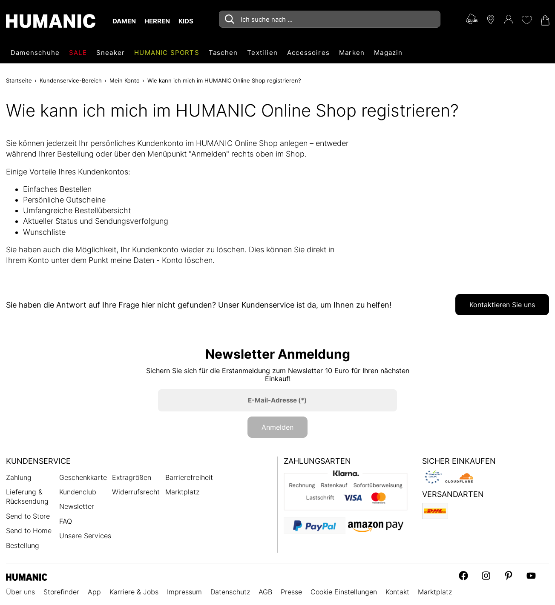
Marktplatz (182, 492)
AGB (265, 592)
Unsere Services (85, 535)
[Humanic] (26, 576)
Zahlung (19, 477)
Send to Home (29, 530)
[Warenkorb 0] (544, 20)
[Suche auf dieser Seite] (329, 19)
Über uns (20, 592)
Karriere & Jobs (133, 592)
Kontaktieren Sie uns (502, 304)
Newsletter (76, 506)
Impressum (184, 592)
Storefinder (61, 592)
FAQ (65, 521)
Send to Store (28, 516)
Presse (291, 592)
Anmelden (277, 427)
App (94, 592)
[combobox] (329, 19)
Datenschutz (230, 592)
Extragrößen (131, 477)
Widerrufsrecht (136, 492)
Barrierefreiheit (189, 477)
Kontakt (397, 592)
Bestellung (22, 545)
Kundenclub (77, 492)
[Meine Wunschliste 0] (526, 20)
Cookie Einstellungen (344, 592)
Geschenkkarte (83, 477)
